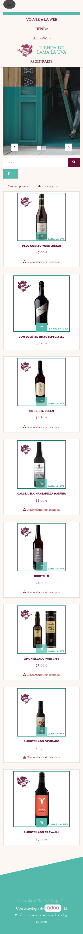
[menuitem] (41, 20)
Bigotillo (41, 576)
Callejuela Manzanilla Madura (41, 493)
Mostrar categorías (47, 186)
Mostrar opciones (18, 186)
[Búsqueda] (74, 162)
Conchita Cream (41, 411)
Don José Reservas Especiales (41, 336)
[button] (10, 174)
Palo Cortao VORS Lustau (41, 245)
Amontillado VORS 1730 (41, 658)
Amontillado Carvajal (41, 832)
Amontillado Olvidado (41, 741)
